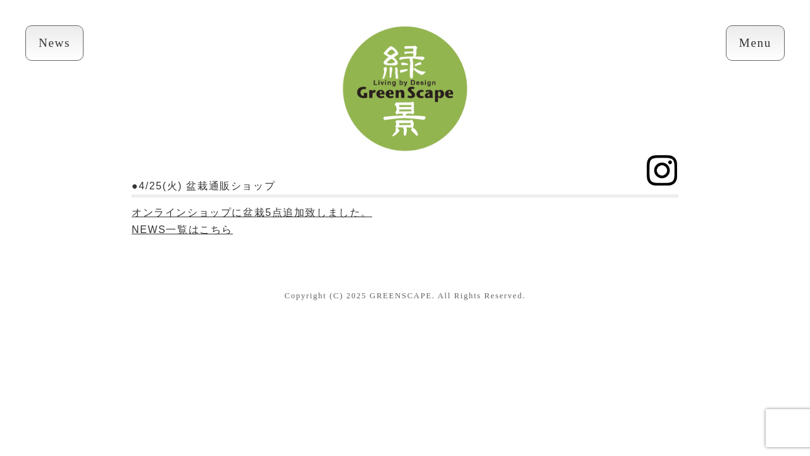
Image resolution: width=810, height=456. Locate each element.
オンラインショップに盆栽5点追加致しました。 (252, 212)
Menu (755, 42)
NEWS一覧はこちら (182, 229)
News (54, 42)
